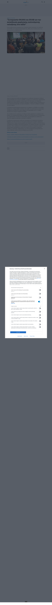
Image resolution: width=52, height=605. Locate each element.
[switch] (39, 290)
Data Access (26, 336)
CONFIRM (18, 332)
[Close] (45, 269)
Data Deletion (20, 336)
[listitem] (26, 287)
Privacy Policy (32, 336)
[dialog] (26, 302)
